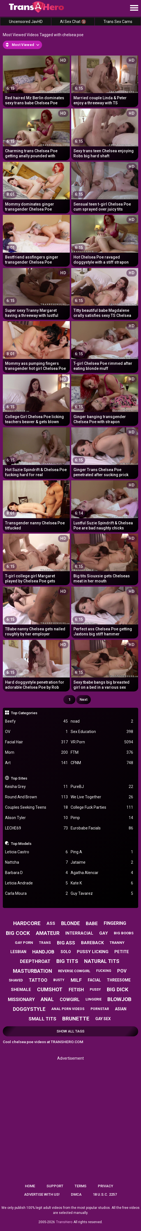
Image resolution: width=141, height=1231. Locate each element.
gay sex (103, 1018)
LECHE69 (36, 828)
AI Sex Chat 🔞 (73, 21)
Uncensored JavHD (26, 21)
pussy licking (92, 951)
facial (94, 980)
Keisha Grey (36, 786)
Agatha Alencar (102, 872)
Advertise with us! (42, 1194)
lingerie (93, 999)
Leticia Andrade (36, 883)
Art (36, 762)
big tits (67, 961)
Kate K (102, 883)
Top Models (21, 843)
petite (121, 951)
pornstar (100, 1009)
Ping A (102, 852)
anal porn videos (67, 1009)
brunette (75, 1018)
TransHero (64, 1222)
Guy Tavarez (102, 893)
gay (103, 933)
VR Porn (102, 742)
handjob (43, 952)
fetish (76, 989)
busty (58, 980)
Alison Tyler (36, 817)
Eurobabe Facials (102, 828)
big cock (18, 933)
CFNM (102, 762)
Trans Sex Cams (117, 21)
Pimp (102, 817)
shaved (16, 980)
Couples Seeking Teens (36, 807)
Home (30, 1186)
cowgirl (70, 999)
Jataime (102, 862)
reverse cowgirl (74, 971)
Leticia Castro (36, 852)
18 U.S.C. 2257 (105, 1194)
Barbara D (36, 872)
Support (55, 1186)
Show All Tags (70, 1031)
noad (102, 721)
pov (121, 971)
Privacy (105, 1186)
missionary (21, 999)
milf (76, 980)
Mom (36, 752)
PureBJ (102, 786)
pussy (95, 990)
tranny (117, 942)
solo (66, 951)
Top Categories (24, 713)
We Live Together (102, 797)
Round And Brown (36, 797)
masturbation (32, 971)
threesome (119, 980)
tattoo (38, 980)
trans (45, 943)
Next (83, 699)
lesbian (18, 951)
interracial (79, 933)
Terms (80, 1186)
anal (47, 999)
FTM (102, 752)
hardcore (27, 923)
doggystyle (29, 1009)
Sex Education (102, 731)
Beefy (36, 721)
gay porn (24, 942)
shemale (21, 989)
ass (51, 923)
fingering (115, 923)
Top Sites (19, 778)
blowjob (119, 999)
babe (92, 923)
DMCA (76, 1194)
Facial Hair (36, 742)
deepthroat (35, 961)
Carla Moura (36, 893)
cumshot (50, 989)
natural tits (101, 961)
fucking (103, 971)
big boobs (123, 933)
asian (120, 1009)
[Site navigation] (134, 8)
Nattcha (36, 862)
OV (36, 731)
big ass (66, 943)
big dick (117, 989)
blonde (70, 923)
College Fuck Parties (102, 807)
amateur (47, 933)
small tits (42, 1019)
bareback (92, 942)
